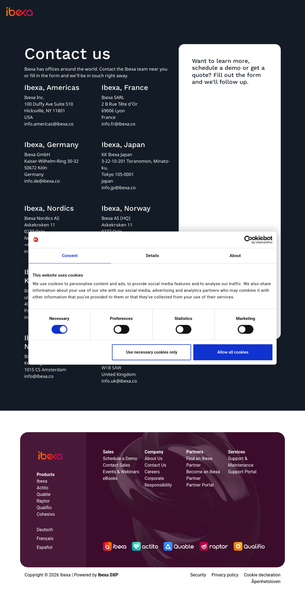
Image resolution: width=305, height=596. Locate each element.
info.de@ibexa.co (42, 181)
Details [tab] (152, 255)
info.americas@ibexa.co (49, 124)
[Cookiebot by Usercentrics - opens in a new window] (248, 240)
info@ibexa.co (38, 376)
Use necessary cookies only (151, 352)
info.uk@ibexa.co (119, 381)
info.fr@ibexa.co (118, 124)
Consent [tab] (70, 255)
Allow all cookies (232, 352)
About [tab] (235, 255)
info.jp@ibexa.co (118, 188)
